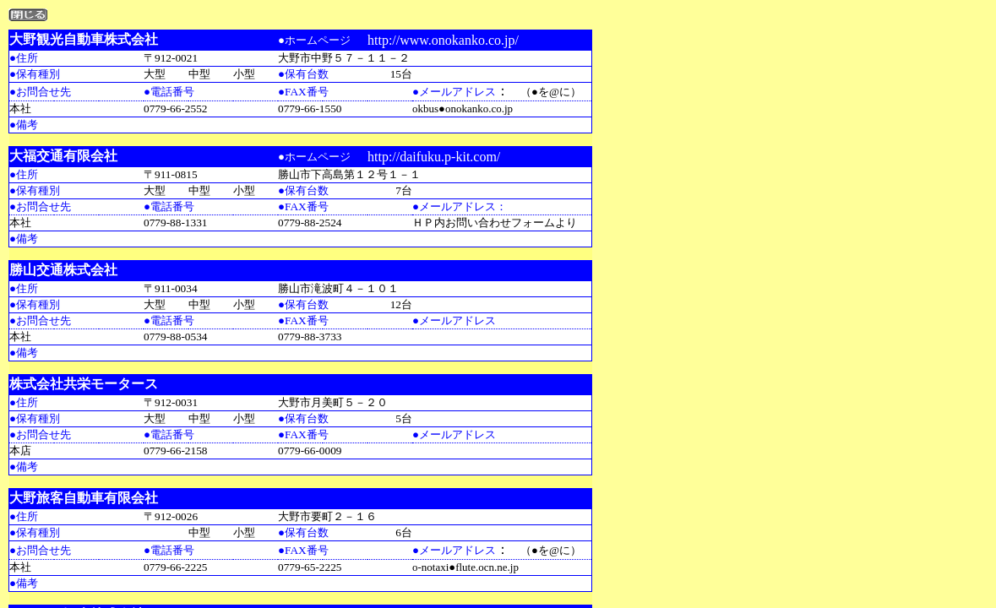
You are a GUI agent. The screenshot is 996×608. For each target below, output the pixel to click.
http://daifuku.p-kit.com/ (433, 156)
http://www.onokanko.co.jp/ (443, 40)
